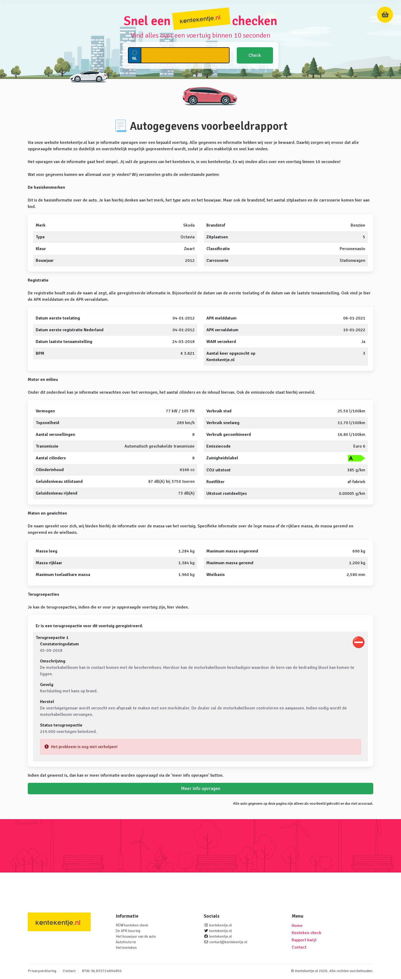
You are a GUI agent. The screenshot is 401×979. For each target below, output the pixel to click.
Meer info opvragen (200, 788)
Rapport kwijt (304, 940)
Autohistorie (126, 942)
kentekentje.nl (220, 925)
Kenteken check (306, 932)
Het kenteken (126, 947)
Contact (299, 947)
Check (254, 55)
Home (297, 925)
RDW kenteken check (132, 925)
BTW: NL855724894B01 (102, 971)
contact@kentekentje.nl (228, 942)
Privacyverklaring (42, 971)
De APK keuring (128, 931)
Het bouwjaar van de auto (136, 936)
